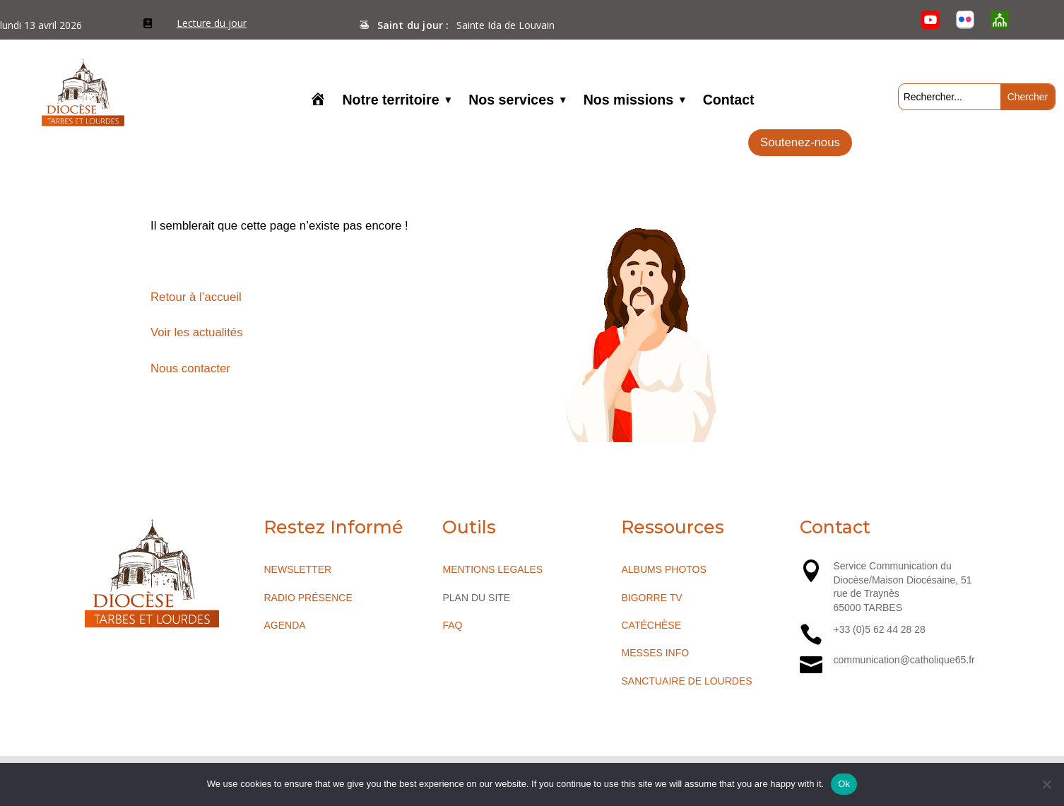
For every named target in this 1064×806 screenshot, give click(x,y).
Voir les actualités (196, 332)
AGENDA (284, 625)
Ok (844, 783)
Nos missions (628, 101)
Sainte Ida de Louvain (505, 25)
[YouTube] (930, 20)
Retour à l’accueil (196, 297)
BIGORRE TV (651, 597)
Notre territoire (390, 101)
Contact (729, 101)
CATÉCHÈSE (651, 625)
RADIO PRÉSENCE (308, 597)
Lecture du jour (212, 23)
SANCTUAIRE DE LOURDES (686, 681)
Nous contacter (190, 368)
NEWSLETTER (297, 569)
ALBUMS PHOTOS (663, 569)
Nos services (511, 101)
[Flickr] (964, 20)
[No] (1046, 784)
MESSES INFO (655, 652)
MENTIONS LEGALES (492, 569)
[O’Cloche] (1000, 20)
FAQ (452, 625)
